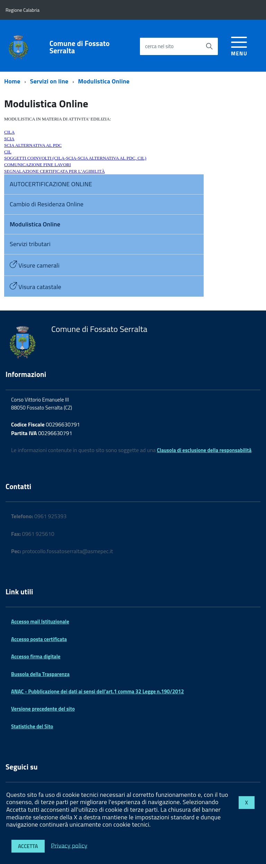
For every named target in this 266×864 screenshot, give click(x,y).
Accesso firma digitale (35, 656)
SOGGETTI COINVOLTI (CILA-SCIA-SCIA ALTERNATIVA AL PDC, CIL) (75, 158)
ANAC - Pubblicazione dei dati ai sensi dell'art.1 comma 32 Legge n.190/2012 (97, 691)
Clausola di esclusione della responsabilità (204, 450)
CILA (9, 132)
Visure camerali (35, 265)
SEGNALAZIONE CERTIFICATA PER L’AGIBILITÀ (54, 171)
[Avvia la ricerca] (209, 46)
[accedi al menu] (239, 45)
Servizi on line (49, 81)
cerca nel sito (159, 46)
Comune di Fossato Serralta (80, 47)
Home (12, 81)
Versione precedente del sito (43, 709)
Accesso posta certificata (39, 639)
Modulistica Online (104, 81)
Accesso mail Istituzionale (40, 622)
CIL (7, 151)
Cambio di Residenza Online (46, 204)
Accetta (28, 846)
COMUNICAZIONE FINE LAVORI (37, 164)
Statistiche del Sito (32, 726)
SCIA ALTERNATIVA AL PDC (33, 145)
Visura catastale (35, 286)
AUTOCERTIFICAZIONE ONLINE (51, 184)
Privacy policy (69, 845)
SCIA (9, 138)
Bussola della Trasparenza (40, 674)
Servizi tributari (30, 244)
